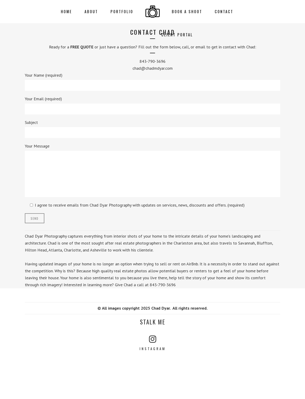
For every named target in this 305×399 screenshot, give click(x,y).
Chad (250, 47)
